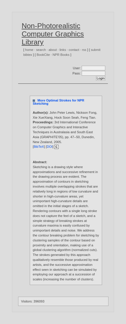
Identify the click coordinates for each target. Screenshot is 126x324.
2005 (57, 142)
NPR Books (60, 54)
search (41, 49)
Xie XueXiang (42, 117)
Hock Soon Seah (66, 117)
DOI (49, 146)
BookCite (43, 54)
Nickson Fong (86, 112)
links (63, 49)
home (29, 49)
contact (74, 49)
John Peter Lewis (61, 112)
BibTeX (39, 146)
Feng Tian (88, 117)
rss (84, 49)
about (53, 49)
